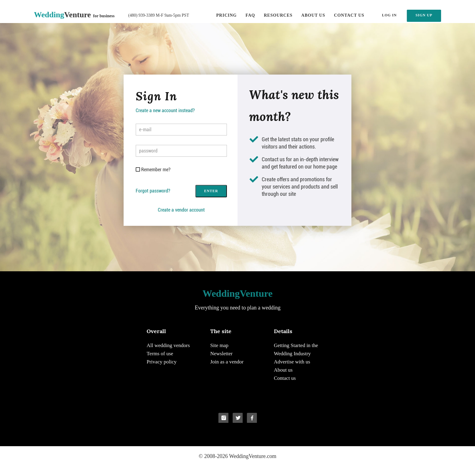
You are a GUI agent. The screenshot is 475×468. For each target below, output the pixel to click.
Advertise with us (292, 362)
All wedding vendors (168, 345)
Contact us (349, 15)
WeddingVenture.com (252, 456)
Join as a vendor (227, 362)
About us (313, 15)
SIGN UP (424, 15)
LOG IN (389, 15)
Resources (278, 15)
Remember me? (156, 169)
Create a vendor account (181, 210)
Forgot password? (153, 191)
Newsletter (221, 353)
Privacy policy (162, 362)
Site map (219, 345)
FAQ (250, 15)
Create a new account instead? (165, 110)
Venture (74, 15)
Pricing (226, 15)
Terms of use (160, 353)
